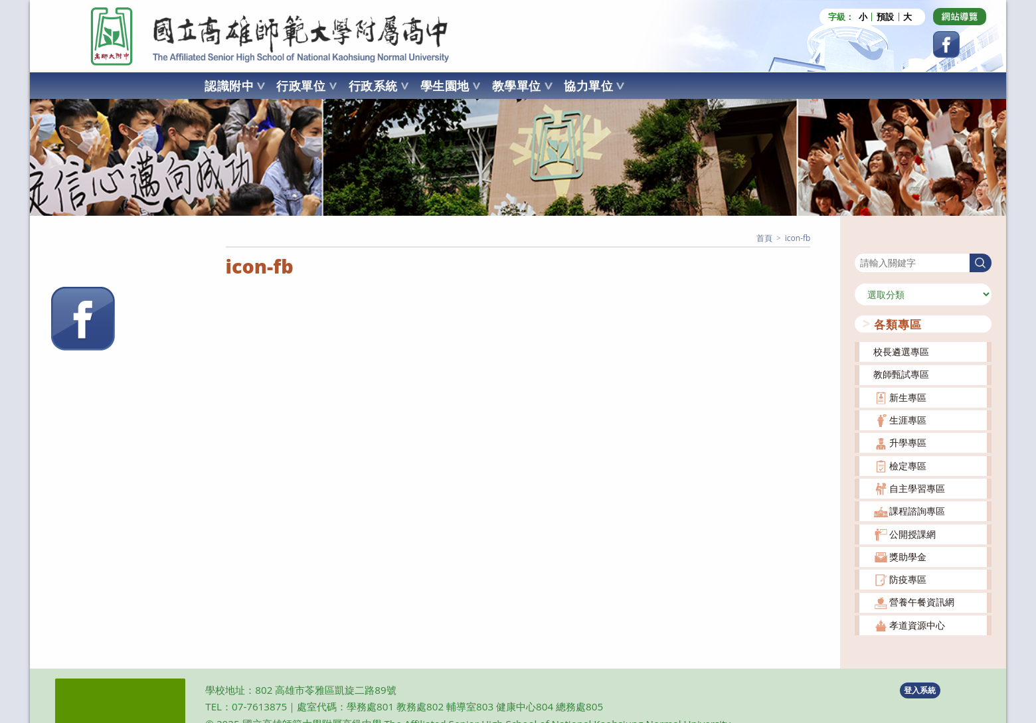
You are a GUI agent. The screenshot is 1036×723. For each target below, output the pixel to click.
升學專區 (907, 442)
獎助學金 (907, 556)
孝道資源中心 (917, 625)
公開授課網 (912, 534)
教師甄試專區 (901, 374)
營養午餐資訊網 (921, 602)
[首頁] (764, 238)
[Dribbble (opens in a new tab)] (959, 16)
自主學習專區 (917, 488)
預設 (885, 17)
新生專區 (907, 397)
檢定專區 (907, 465)
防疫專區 (907, 579)
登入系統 (920, 690)
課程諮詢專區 (917, 511)
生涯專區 (907, 420)
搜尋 (864, 244)
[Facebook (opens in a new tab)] (946, 44)
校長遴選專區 (901, 351)
